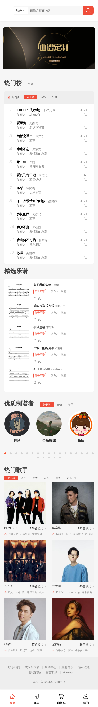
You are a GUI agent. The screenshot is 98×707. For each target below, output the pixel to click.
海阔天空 (13, 534)
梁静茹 (56, 644)
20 (49, 457)
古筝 (46, 477)
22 (60, 457)
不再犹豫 (25, 534)
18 (38, 457)
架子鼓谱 (40, 291)
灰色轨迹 (37, 534)
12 (65, 453)
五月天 (8, 586)
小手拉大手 (81, 650)
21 (54, 457)
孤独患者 (39, 327)
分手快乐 (61, 650)
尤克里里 (72, 477)
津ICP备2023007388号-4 (49, 682)
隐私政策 (84, 667)
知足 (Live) (14, 592)
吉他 (43, 96)
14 (76, 453)
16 (87, 453)
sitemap (68, 672)
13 (71, 453)
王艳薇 (56, 285)
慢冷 (70, 650)
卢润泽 (58, 348)
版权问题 (35, 672)
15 (82, 453)
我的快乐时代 (63, 534)
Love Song (74, 592)
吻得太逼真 (36, 650)
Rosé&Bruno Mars (51, 369)
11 (60, 453)
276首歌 (35, 528)
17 (93, 453)
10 (54, 453)
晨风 (17, 440)
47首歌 (36, 644)
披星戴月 (13, 650)
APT (36, 369)
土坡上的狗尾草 (43, 348)
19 (43, 457)
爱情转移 (78, 534)
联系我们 (14, 667)
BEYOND (10, 528)
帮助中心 (50, 667)
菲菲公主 (60, 306)
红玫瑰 (89, 534)
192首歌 (83, 528)
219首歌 (35, 586)
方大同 (56, 586)
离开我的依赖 (42, 285)
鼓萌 (63, 291)
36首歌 (84, 644)
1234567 (61, 592)
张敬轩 (8, 644)
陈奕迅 (50, 327)
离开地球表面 (29, 592)
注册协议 (67, 667)
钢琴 (70, 404)
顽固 (41, 592)
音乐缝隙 (49, 440)
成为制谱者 (32, 667)
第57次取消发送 (43, 306)
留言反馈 (52, 672)
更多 (32, 84)
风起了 (24, 650)
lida (81, 440)
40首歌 (84, 586)
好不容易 (87, 592)
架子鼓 (30, 96)
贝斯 (54, 96)
